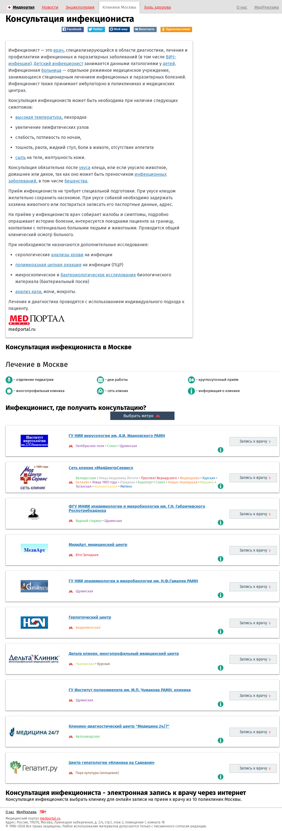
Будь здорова (157, 7)
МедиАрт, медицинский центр (98, 544)
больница (51, 70)
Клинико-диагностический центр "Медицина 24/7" (119, 726)
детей (169, 63)
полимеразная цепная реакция (48, 264)
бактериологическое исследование (98, 274)
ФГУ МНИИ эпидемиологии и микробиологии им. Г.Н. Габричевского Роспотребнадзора (137, 508)
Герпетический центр (90, 617)
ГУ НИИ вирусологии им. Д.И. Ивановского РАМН (117, 435)
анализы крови (67, 254)
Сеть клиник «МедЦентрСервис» (101, 467)
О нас (241, 7)
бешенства (75, 181)
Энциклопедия (80, 7)
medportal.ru (50, 818)
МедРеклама (266, 7)
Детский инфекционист (58, 63)
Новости (50, 7)
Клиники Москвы (119, 7)
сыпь (20, 157)
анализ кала (28, 291)
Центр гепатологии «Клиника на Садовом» (111, 762)
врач (58, 50)
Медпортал (24, 7)
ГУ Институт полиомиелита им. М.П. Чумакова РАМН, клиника (130, 689)
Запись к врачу (253, 441)
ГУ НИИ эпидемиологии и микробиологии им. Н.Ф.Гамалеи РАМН (133, 580)
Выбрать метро (142, 415)
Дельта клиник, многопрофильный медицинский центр (124, 653)
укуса (84, 167)
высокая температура (38, 117)
